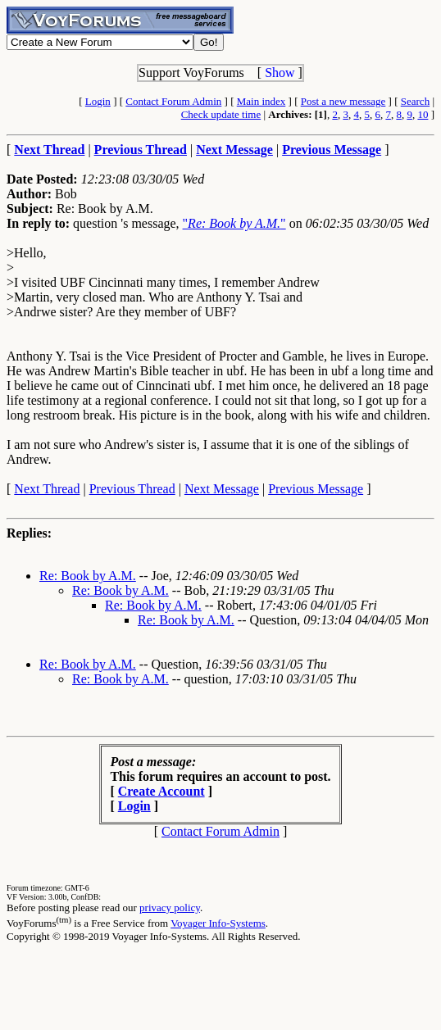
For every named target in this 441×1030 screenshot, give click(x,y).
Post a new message (343, 101)
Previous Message (315, 489)
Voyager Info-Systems (218, 923)
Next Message (221, 489)
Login (98, 101)
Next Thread (47, 489)
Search (415, 101)
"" (234, 223)
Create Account (161, 791)
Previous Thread (132, 489)
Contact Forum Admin (173, 101)
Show (279, 72)
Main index (261, 101)
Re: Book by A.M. (87, 576)
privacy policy (169, 907)
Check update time (221, 114)
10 (422, 114)
